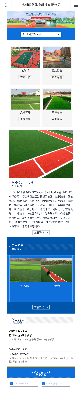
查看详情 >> (41, 232)
